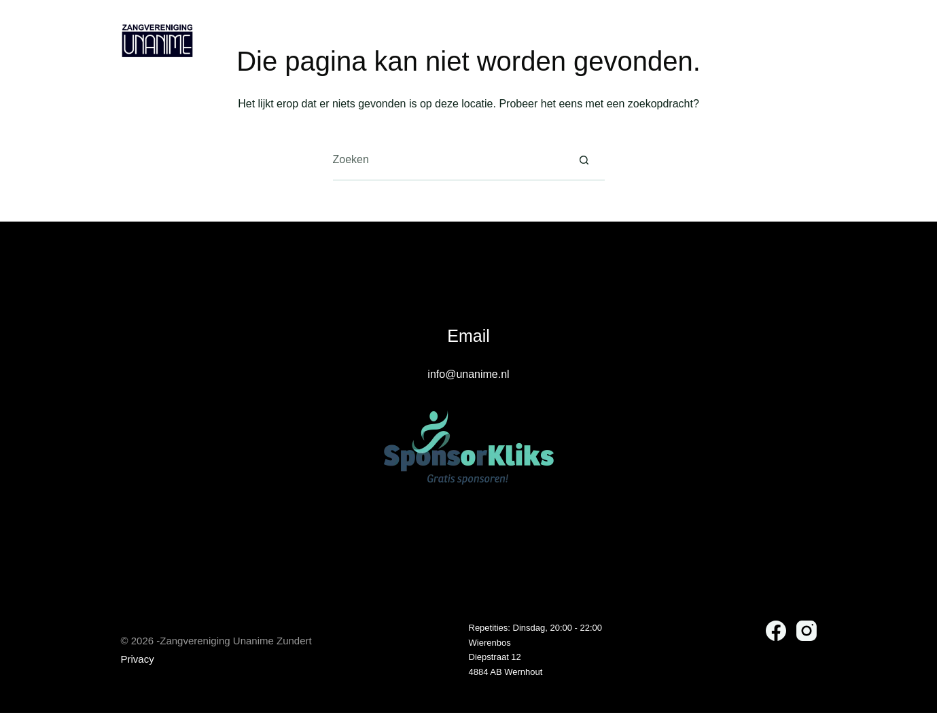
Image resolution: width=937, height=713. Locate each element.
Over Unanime (390, 41)
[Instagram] (808, 41)
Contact (633, 40)
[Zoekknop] (584, 159)
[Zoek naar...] (448, 159)
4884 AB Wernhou (504, 672)
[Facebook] (781, 41)
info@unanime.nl (468, 374)
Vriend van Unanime (525, 41)
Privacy (137, 659)
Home (299, 40)
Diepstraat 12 (495, 657)
